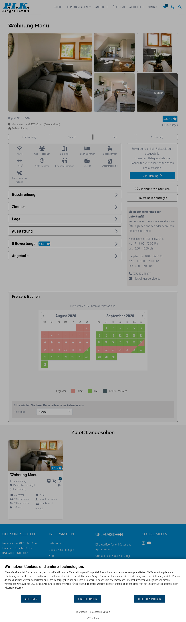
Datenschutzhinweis (100, 611)
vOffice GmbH (93, 618)
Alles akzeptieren (149, 599)
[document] (93, 579)
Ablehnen (31, 599)
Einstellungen (87, 599)
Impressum (81, 611)
